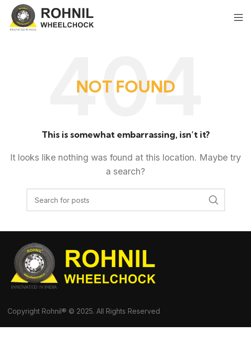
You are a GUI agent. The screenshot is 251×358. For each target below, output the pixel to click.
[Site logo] (51, 16)
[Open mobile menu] (239, 17)
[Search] (125, 199)
